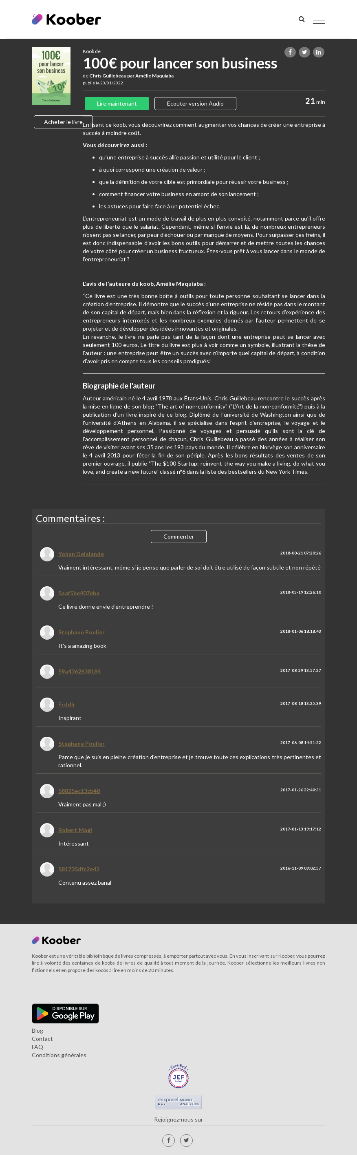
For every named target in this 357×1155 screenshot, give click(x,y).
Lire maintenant (117, 103)
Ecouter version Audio (195, 103)
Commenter (178, 536)
